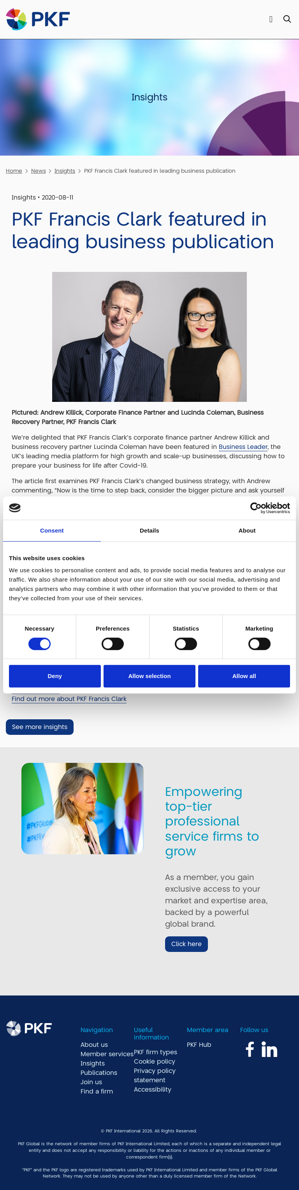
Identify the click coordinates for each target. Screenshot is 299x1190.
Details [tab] (149, 530)
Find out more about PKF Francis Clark (69, 699)
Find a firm (97, 1091)
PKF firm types (155, 1052)
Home (14, 170)
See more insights (39, 727)
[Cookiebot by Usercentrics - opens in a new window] (256, 508)
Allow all (244, 676)
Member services (107, 1054)
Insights (65, 170)
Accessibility (152, 1090)
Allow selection (149, 676)
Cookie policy (154, 1062)
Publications (99, 1073)
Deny (54, 676)
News (38, 170)
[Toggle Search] (287, 20)
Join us (91, 1082)
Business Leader (243, 447)
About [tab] (247, 530)
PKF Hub (199, 1045)
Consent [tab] (52, 530)
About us (94, 1045)
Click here (186, 944)
